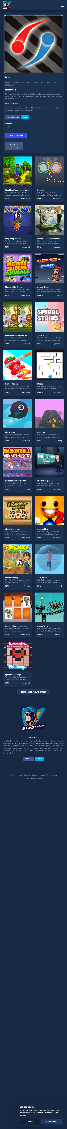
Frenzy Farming (11, 578)
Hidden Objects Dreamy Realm (49, 239)
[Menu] (62, 5)
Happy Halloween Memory (16, 626)
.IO (61, 586)
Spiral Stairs (42, 335)
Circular (9, 85)
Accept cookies (51, 1121)
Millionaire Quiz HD (45, 481)
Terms (12, 1031)
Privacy (19, 1031)
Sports (27, 489)
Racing (59, 441)
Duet (55, 82)
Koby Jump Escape (13, 239)
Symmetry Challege (13, 675)
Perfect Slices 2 (11, 384)
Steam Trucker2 (44, 626)
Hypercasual (19, 82)
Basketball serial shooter (15, 481)
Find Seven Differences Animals (18, 335)
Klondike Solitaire (12, 529)
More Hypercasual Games (33, 692)
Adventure (58, 634)
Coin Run (41, 432)
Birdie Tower (10, 432)
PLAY (7, 198)
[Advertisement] (33, 825)
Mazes (40, 384)
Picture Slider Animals (14, 287)
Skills (29, 82)
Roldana (40, 190)
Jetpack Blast (43, 287)
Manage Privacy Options (48, 1031)
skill (49, 82)
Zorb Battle (42, 578)
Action (59, 295)
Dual (37, 82)
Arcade (8, 82)
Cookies (26, 1031)
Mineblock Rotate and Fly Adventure (20, 190)
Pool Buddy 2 (42, 529)
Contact (34, 1031)
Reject (30, 1121)
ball (43, 82)
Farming (27, 586)
